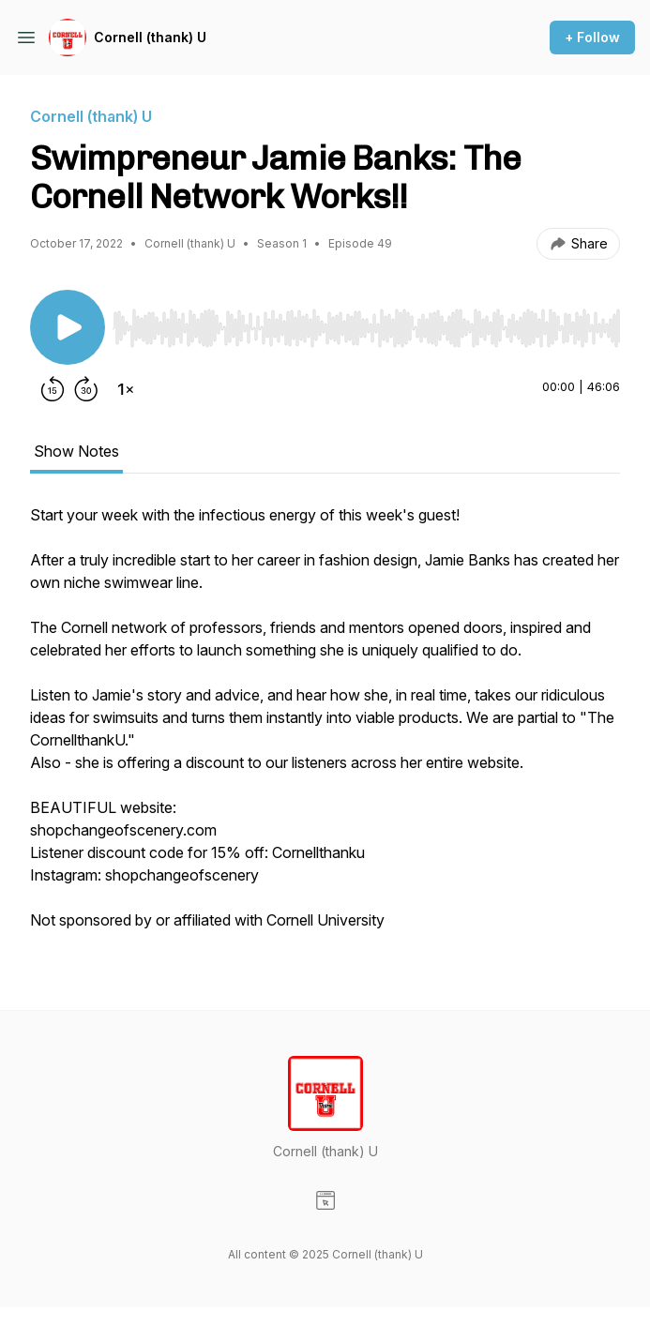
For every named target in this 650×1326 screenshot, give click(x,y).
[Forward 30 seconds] (86, 389)
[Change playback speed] (125, 389)
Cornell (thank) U (150, 37)
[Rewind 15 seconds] (52, 389)
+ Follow (592, 37)
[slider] (366, 328)
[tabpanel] (325, 727)
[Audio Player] (366, 323)
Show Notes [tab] (76, 451)
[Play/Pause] (67, 327)
